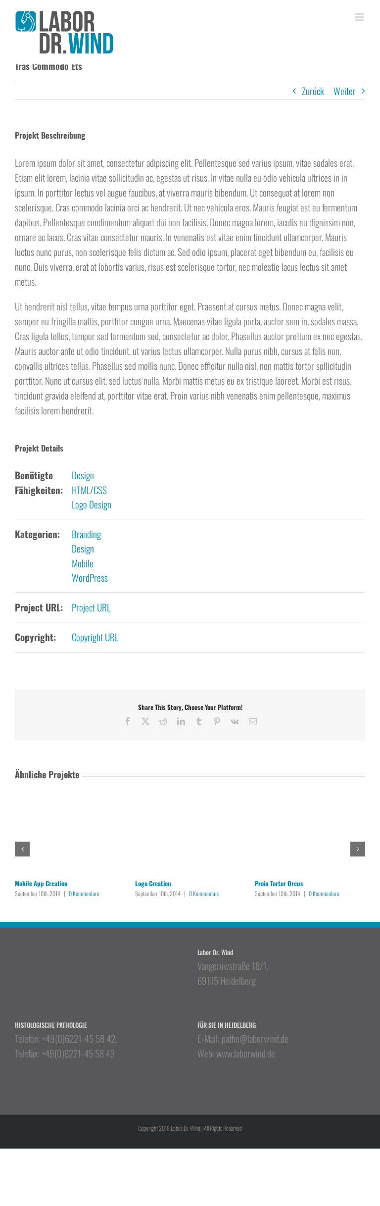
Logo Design (91, 504)
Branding (86, 534)
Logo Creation (153, 883)
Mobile (83, 563)
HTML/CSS (89, 490)
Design (83, 475)
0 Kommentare (84, 893)
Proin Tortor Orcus (279, 883)
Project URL (91, 607)
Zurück (313, 91)
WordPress (90, 577)
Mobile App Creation (41, 883)
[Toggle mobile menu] (360, 17)
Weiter (344, 91)
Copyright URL (95, 637)
